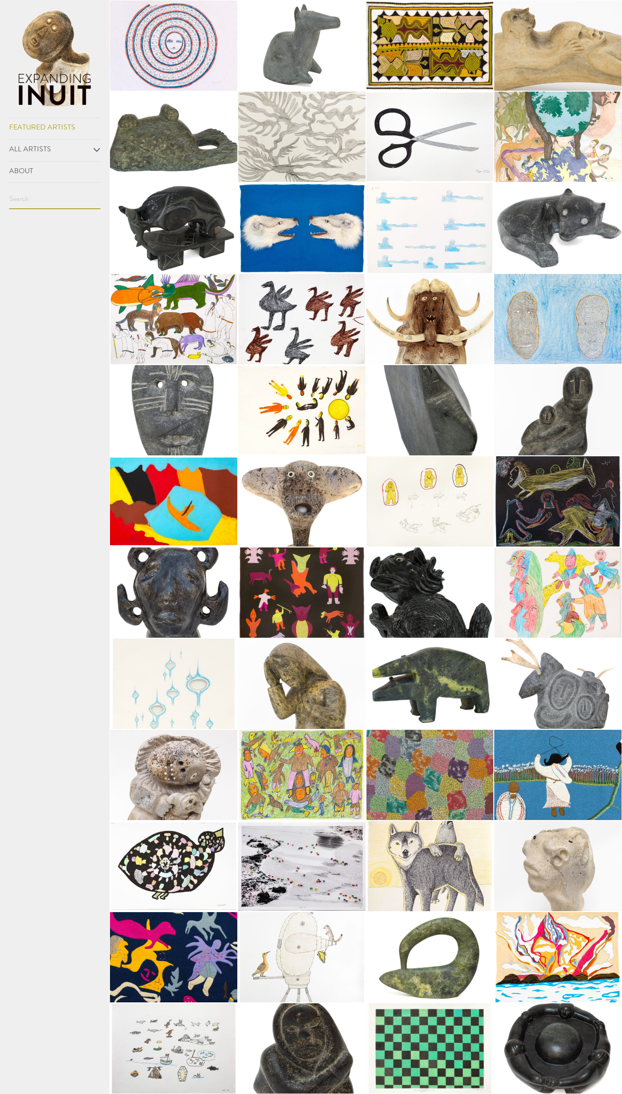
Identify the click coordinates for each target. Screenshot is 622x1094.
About (21, 171)
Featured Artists (42, 128)
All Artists (54, 150)
